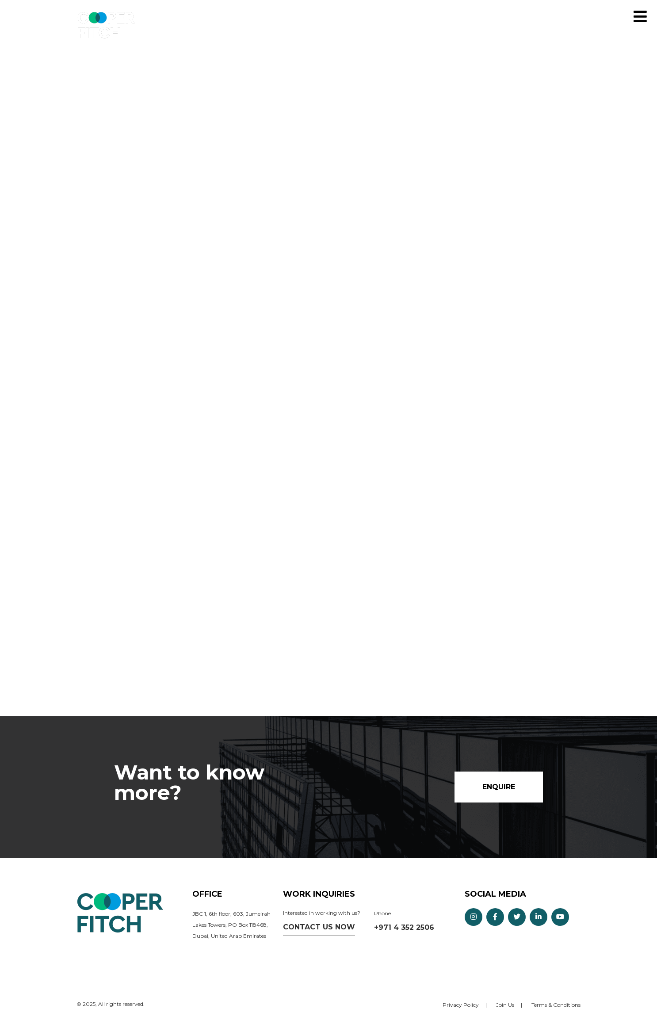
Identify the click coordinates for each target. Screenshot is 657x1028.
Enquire (620, 16)
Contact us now (319, 927)
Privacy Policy (461, 1004)
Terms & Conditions (556, 1004)
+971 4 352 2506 (404, 927)
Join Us (505, 1004)
